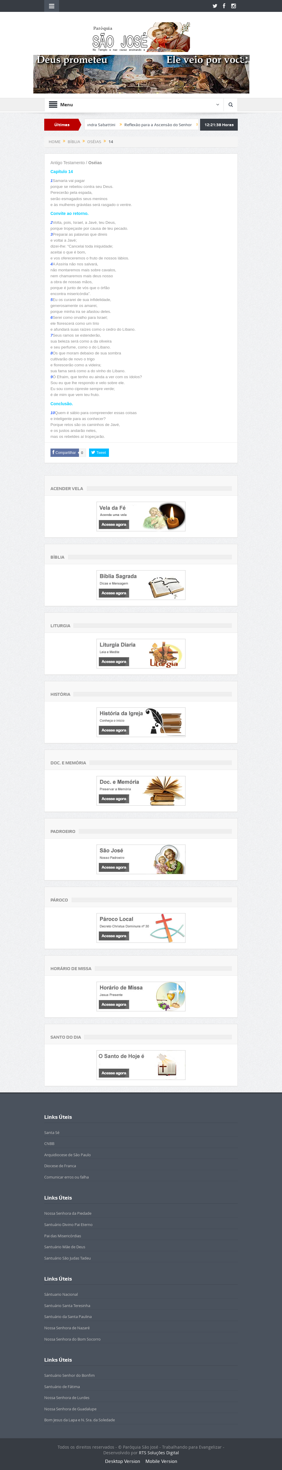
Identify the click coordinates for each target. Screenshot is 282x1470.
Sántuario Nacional (61, 1294)
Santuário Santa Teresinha (67, 1305)
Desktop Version (122, 1461)
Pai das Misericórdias (62, 1235)
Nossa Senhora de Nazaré (67, 1327)
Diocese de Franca (60, 1165)
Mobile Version (161, 1461)
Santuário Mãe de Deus (64, 1246)
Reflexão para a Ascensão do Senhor (172, 124)
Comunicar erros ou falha (66, 1177)
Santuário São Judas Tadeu (67, 1258)
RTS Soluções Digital (159, 1452)
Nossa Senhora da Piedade (67, 1213)
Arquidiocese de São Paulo (67, 1154)
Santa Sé (51, 1132)
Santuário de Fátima (62, 1386)
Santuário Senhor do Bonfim (69, 1375)
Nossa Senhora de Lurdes (66, 1397)
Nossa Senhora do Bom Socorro (72, 1339)
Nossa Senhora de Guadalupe (70, 1409)
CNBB (49, 1143)
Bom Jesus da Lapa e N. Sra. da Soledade (79, 1420)
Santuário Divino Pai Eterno (68, 1224)
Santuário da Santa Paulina (68, 1316)
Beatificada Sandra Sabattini (103, 124)
